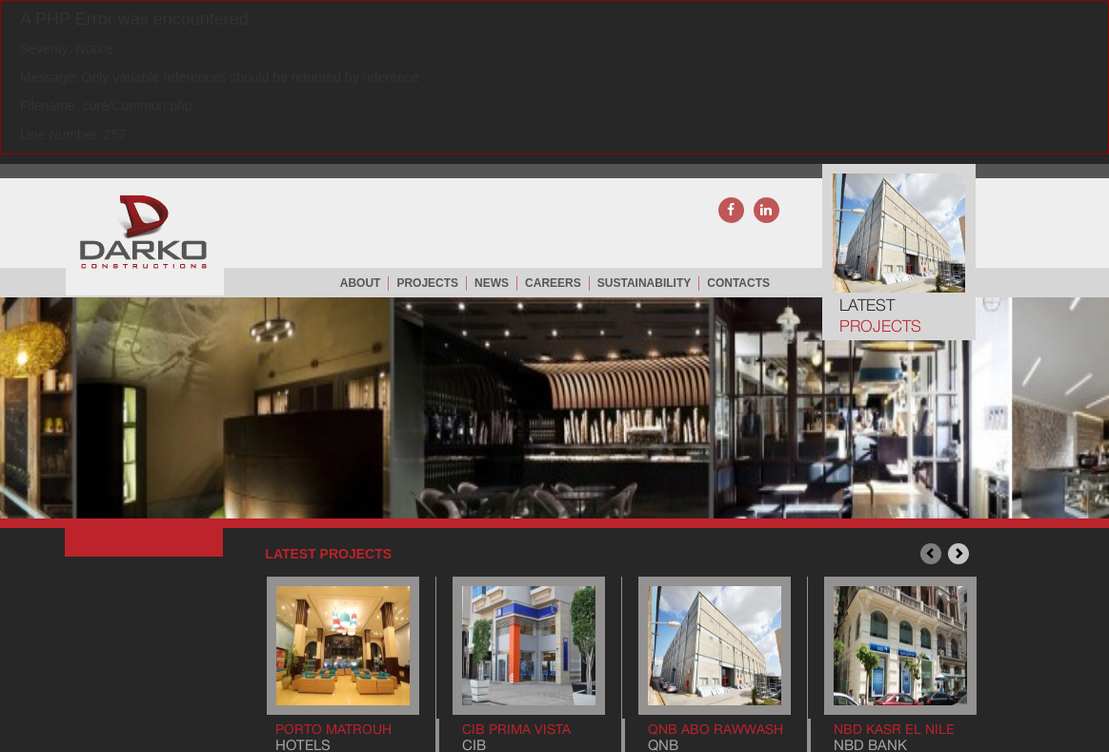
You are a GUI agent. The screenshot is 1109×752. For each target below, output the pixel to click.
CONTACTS (738, 283)
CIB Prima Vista (516, 729)
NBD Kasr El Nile (894, 729)
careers (553, 283)
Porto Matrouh (333, 729)
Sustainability (644, 283)
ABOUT (360, 283)
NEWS (491, 283)
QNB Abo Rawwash (715, 729)
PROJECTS (427, 283)
